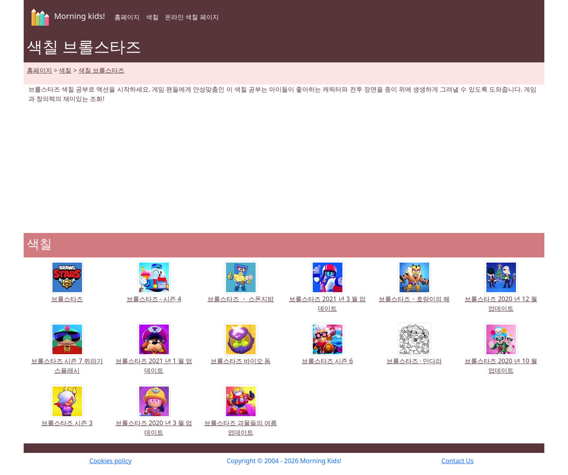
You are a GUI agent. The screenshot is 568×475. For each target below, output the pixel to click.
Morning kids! (66, 17)
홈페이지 (127, 17)
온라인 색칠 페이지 (192, 17)
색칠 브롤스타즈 (101, 70)
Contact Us (457, 460)
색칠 (152, 17)
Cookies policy (111, 460)
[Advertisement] (284, 168)
